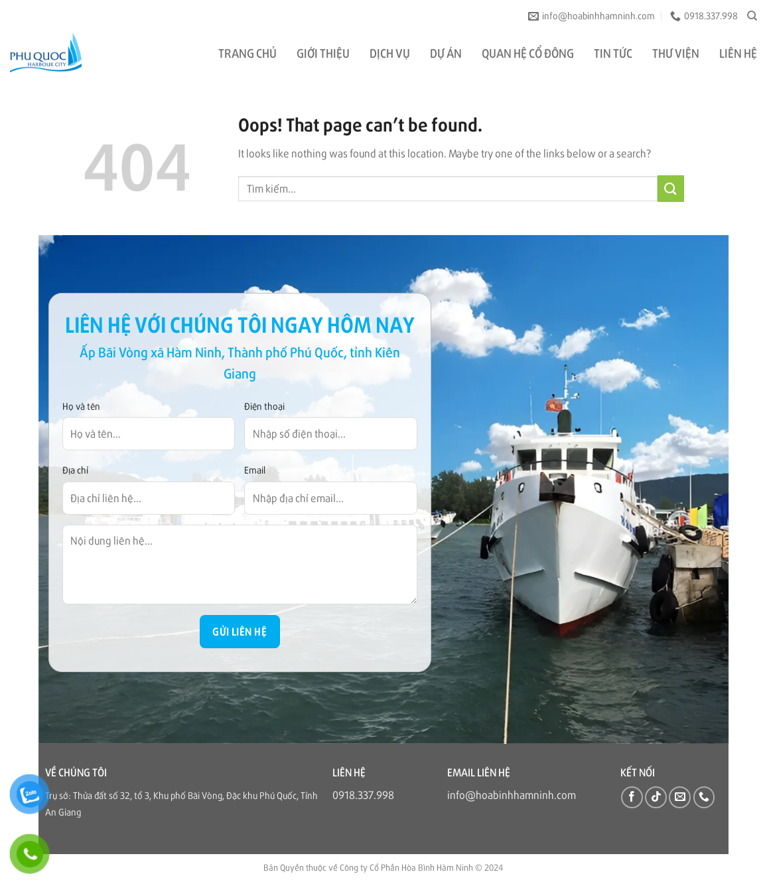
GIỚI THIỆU (323, 52)
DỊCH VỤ (390, 52)
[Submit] (671, 188)
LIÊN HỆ (738, 52)
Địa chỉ (75, 470)
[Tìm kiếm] (752, 16)
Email (254, 470)
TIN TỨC (613, 52)
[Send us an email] (680, 797)
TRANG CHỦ (247, 52)
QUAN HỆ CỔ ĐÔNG (528, 52)
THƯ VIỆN (675, 52)
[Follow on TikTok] (656, 797)
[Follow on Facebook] (632, 797)
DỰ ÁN (446, 52)
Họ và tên (81, 406)
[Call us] (704, 797)
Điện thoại (264, 406)
